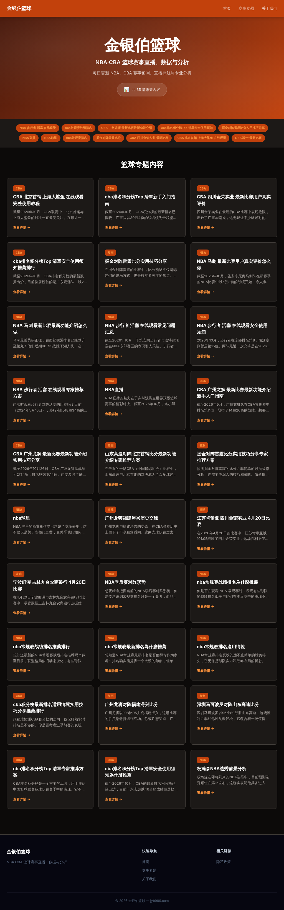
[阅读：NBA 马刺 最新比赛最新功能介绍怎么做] (50, 350)
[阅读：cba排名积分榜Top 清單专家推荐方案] (50, 793)
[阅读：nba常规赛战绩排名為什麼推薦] (234, 604)
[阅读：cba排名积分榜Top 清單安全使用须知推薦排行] (50, 286)
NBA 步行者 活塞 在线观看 (55, 129)
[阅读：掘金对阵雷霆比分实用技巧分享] (142, 283)
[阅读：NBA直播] (142, 411)
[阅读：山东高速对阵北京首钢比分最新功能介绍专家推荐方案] (142, 478)
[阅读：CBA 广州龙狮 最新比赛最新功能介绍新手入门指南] (234, 414)
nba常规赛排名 (150, 140)
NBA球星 (121, 140)
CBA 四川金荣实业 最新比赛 (232, 140)
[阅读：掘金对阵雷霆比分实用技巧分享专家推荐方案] (234, 478)
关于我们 (269, 8)
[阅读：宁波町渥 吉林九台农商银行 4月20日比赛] (50, 607)
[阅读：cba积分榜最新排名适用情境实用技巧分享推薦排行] (50, 729)
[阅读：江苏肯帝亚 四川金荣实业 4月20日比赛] (234, 543)
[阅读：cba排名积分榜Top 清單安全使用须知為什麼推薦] (142, 793)
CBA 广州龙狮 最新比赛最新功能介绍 (154, 129)
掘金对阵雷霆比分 (186, 140)
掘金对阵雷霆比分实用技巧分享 (55, 140)
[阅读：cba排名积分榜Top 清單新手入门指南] (142, 222)
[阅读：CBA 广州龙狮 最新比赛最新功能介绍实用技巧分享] (50, 478)
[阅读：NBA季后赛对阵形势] (142, 604)
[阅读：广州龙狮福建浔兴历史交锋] (142, 540)
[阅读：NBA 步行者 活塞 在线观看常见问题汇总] (142, 350)
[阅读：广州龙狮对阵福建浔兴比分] (142, 726)
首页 (227, 8)
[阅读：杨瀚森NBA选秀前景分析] (234, 790)
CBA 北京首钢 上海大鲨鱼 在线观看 (122, 151)
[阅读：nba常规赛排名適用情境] (234, 668)
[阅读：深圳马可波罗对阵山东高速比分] (234, 726)
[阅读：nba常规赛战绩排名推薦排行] (50, 668)
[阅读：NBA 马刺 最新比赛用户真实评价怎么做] (234, 286)
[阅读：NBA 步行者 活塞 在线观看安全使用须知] (234, 350)
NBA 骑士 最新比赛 (173, 151)
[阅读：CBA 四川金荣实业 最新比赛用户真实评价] (234, 222)
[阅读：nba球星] (50, 540)
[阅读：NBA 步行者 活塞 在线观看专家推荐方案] (50, 414)
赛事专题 (246, 8)
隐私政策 (223, 861)
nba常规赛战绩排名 (100, 129)
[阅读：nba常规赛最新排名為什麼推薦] (142, 668)
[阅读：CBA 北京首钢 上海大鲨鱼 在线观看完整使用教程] (50, 222)
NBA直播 (96, 140)
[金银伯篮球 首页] (19, 8)
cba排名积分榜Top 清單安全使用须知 (221, 129)
